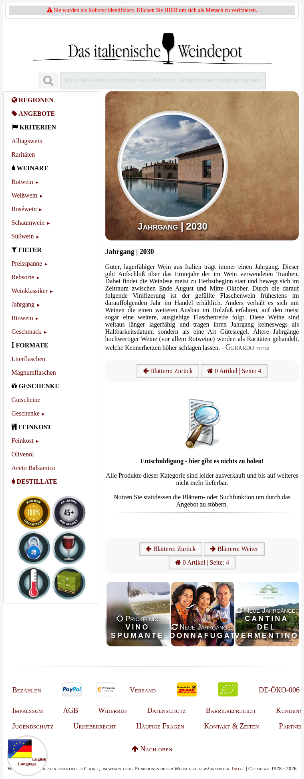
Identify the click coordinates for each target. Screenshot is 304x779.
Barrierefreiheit (231, 710)
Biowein (22, 318)
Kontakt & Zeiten (231, 726)
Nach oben (152, 749)
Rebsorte (23, 277)
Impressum (27, 710)
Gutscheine (26, 399)
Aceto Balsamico (34, 467)
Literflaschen (28, 358)
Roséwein (24, 209)
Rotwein (22, 181)
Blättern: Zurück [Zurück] (170, 548)
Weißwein (24, 195)
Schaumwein (28, 222)
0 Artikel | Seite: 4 (234, 370)
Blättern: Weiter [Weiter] (234, 548)
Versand (143, 690)
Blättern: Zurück (168, 370)
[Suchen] (48, 81)
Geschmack (27, 331)
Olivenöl (23, 454)
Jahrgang (23, 304)
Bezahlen (26, 690)
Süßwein (23, 236)
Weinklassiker (30, 290)
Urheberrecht (94, 726)
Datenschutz (166, 710)
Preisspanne (27, 263)
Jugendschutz (33, 726)
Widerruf (112, 710)
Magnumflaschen (34, 372)
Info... (238, 768)
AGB (70, 710)
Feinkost (23, 440)
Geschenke (26, 413)
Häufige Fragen (160, 726)
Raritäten (23, 154)
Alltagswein (27, 140)
